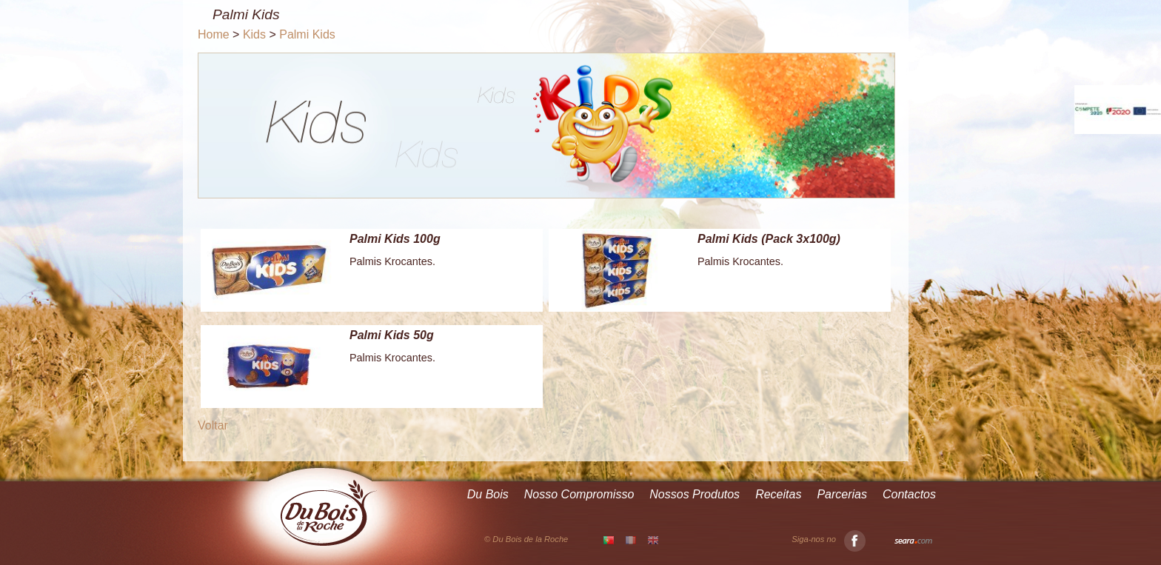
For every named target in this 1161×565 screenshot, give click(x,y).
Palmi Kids (307, 34)
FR (631, 540)
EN (653, 540)
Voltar (213, 425)
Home (214, 34)
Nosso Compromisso (579, 494)
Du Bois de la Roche (329, 513)
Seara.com (913, 541)
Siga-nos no (829, 539)
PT (609, 540)
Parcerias (842, 494)
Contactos (909, 494)
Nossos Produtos (694, 494)
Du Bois (488, 494)
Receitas (778, 494)
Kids (254, 34)
